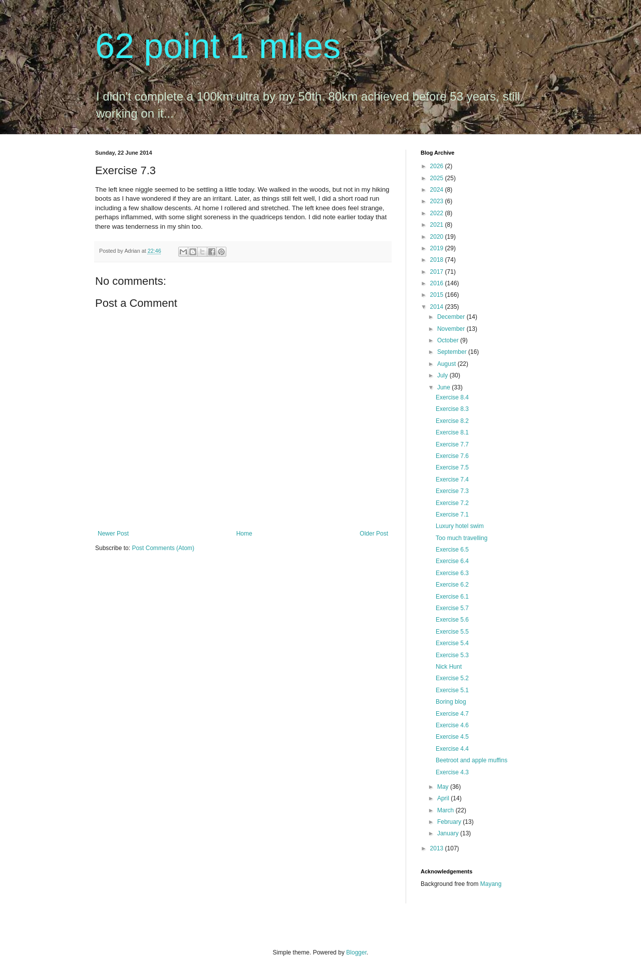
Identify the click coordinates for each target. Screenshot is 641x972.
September (452, 351)
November (452, 328)
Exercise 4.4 (452, 748)
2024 (437, 189)
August (447, 363)
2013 (437, 848)
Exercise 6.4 (452, 561)
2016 (437, 283)
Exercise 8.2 (452, 420)
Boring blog (451, 701)
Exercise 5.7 (452, 608)
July (443, 375)
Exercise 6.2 (452, 584)
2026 (437, 166)
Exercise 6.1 (452, 596)
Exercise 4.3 (452, 772)
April (444, 798)
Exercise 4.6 (452, 725)
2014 (437, 306)
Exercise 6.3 (452, 573)
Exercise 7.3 (452, 491)
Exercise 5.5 (452, 631)
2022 (437, 213)
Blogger (356, 952)
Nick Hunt (449, 666)
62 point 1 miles (218, 46)
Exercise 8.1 (452, 432)
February (450, 821)
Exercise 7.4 (452, 479)
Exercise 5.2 (452, 678)
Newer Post (113, 533)
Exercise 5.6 (452, 619)
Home (244, 533)
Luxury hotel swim (460, 526)
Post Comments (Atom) (163, 548)
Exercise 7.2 (452, 503)
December (452, 316)
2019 (437, 248)
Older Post (374, 533)
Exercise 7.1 (452, 514)
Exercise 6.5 (452, 549)
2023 (437, 201)
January (448, 833)
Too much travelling (461, 538)
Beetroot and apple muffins (471, 760)
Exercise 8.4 (452, 397)
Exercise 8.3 (452, 408)
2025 (437, 178)
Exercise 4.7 (452, 713)
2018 (437, 259)
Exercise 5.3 (452, 655)
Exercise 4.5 (452, 736)
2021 (437, 224)
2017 (437, 271)
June (444, 387)
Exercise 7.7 (452, 444)
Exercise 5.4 (452, 643)
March (446, 810)
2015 (437, 294)
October (448, 340)
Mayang (491, 883)
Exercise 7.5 (452, 467)
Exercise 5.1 (452, 690)
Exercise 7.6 (452, 455)
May (443, 786)
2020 (437, 236)
